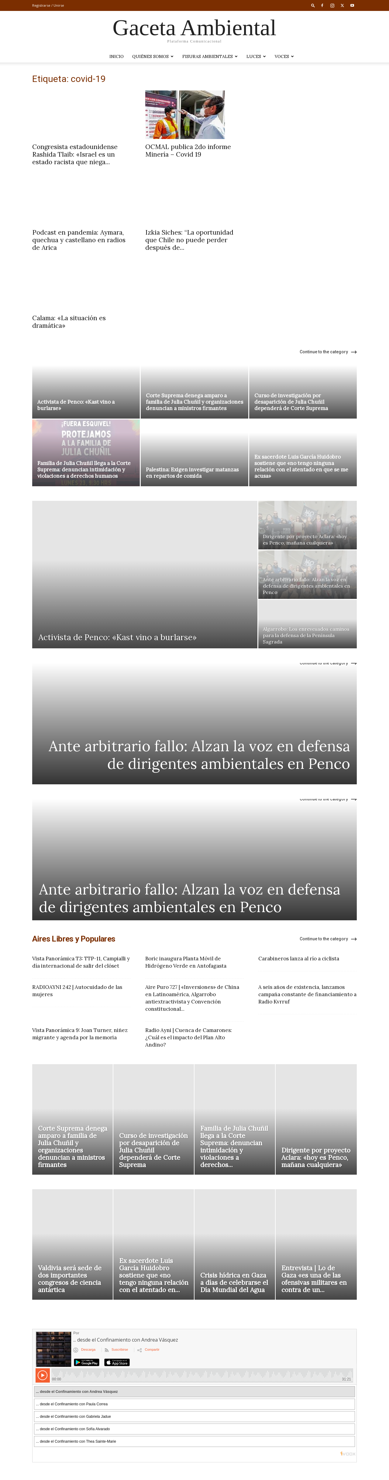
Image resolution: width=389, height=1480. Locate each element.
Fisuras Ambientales (210, 56)
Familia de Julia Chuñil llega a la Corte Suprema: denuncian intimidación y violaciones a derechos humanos (84, 469)
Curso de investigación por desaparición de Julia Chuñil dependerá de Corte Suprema (291, 402)
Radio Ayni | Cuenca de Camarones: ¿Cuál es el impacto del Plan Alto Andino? (188, 1037)
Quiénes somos (153, 56)
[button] (313, 5)
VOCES (284, 56)
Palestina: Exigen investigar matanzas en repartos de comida (192, 472)
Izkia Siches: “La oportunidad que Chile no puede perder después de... (189, 240)
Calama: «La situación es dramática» (69, 322)
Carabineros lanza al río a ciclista (298, 958)
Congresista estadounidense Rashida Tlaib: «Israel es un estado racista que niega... (75, 154)
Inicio (116, 56)
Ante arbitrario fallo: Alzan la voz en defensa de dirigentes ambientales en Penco (199, 755)
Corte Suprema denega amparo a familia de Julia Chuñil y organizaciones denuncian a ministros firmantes (194, 402)
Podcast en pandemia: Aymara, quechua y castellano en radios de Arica (79, 240)
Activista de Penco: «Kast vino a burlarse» (76, 405)
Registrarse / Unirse (48, 5)
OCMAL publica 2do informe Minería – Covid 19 (188, 150)
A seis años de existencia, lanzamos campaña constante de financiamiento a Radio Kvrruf (307, 994)
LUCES (256, 56)
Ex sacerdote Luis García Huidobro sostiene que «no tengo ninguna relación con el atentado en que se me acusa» (301, 466)
